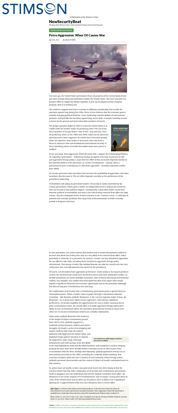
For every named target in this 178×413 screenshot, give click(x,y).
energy (72, 405)
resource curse (107, 196)
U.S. (126, 407)
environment (81, 405)
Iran (65, 407)
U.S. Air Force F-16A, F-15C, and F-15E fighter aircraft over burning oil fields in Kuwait (90, 397)
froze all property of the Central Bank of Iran (107, 96)
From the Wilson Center (61, 30)
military (88, 407)
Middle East (79, 407)
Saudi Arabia (112, 407)
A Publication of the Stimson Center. (84, 17)
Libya (73, 407)
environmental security (96, 405)
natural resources (98, 407)
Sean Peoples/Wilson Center (91, 399)
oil (106, 407)
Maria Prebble (70, 40)
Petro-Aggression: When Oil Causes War (108, 391)
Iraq (68, 407)
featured (108, 405)
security (121, 407)
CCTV (76, 399)
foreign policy (118, 405)
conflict (58, 405)
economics (65, 405)
